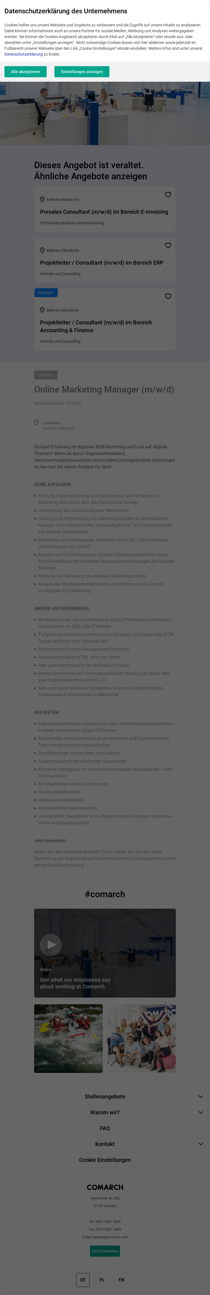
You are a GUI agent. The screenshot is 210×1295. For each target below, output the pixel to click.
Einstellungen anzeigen (82, 71)
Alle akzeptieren (25, 71)
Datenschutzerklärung (23, 54)
